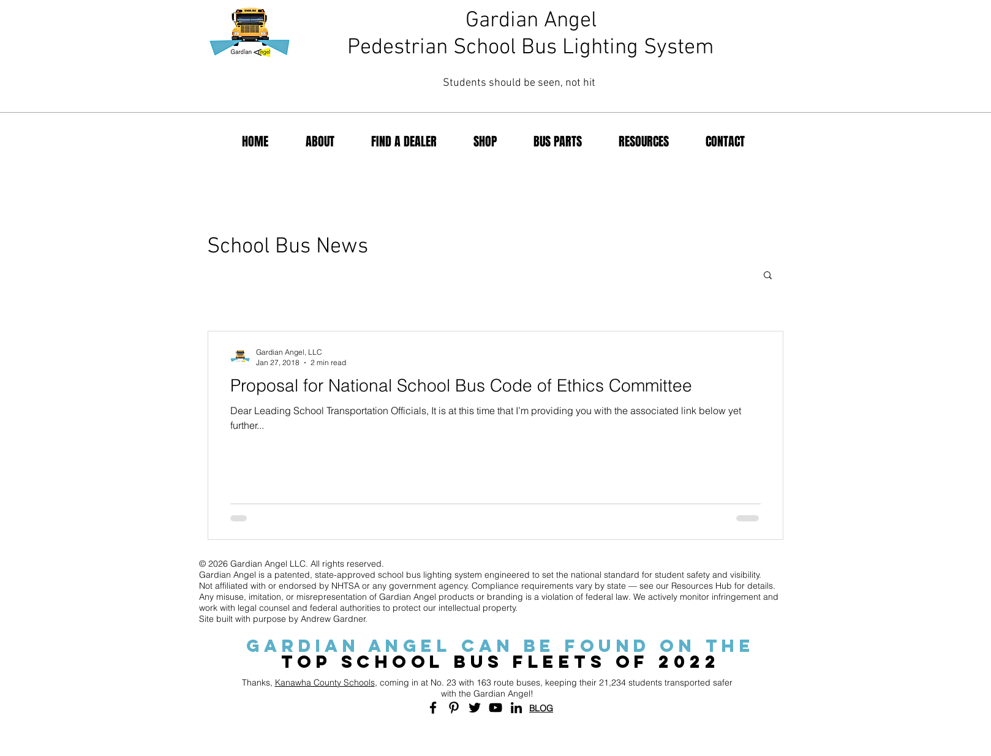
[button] (768, 276)
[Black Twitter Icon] (475, 708)
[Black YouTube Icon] (495, 708)
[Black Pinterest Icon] (454, 708)
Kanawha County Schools (325, 682)
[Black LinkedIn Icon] (516, 708)
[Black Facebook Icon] (433, 708)
